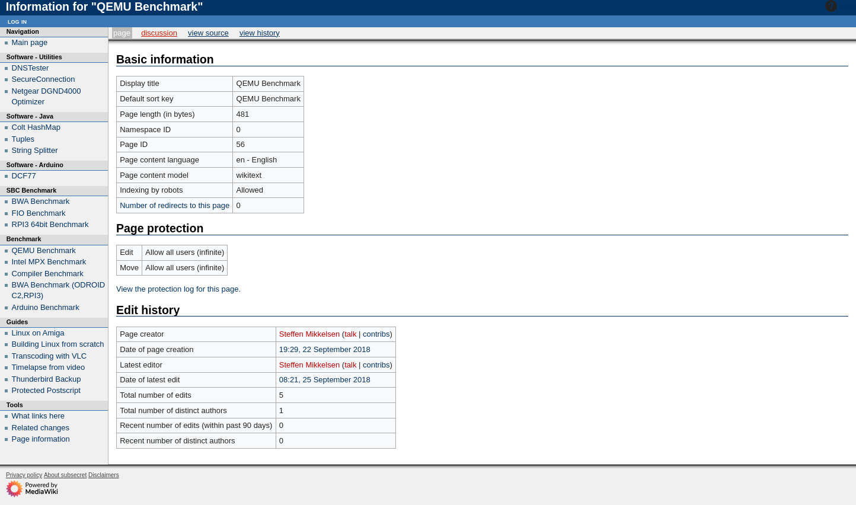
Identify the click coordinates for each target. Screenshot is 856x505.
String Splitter (35, 150)
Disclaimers (103, 475)
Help (839, 6)
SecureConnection (43, 79)
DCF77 (24, 175)
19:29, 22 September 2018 (324, 349)
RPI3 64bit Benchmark (50, 224)
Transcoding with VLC (49, 355)
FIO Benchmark (39, 213)
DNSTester (30, 67)
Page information (41, 438)
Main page (30, 42)
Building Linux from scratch (58, 344)
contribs (376, 334)
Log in (17, 21)
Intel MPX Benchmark (49, 261)
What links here (38, 415)
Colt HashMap (36, 127)
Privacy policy (24, 475)
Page (121, 32)
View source (208, 32)
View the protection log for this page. (178, 289)
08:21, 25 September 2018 (324, 379)
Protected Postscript (46, 390)
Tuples (23, 139)
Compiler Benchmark (48, 273)
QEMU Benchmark (44, 250)
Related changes (41, 427)
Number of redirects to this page (174, 205)
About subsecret (65, 475)
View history (259, 32)
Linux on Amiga (38, 332)
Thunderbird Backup (46, 379)
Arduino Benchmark (45, 307)
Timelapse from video (48, 367)
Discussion (159, 32)
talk (350, 334)
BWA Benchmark (41, 201)
